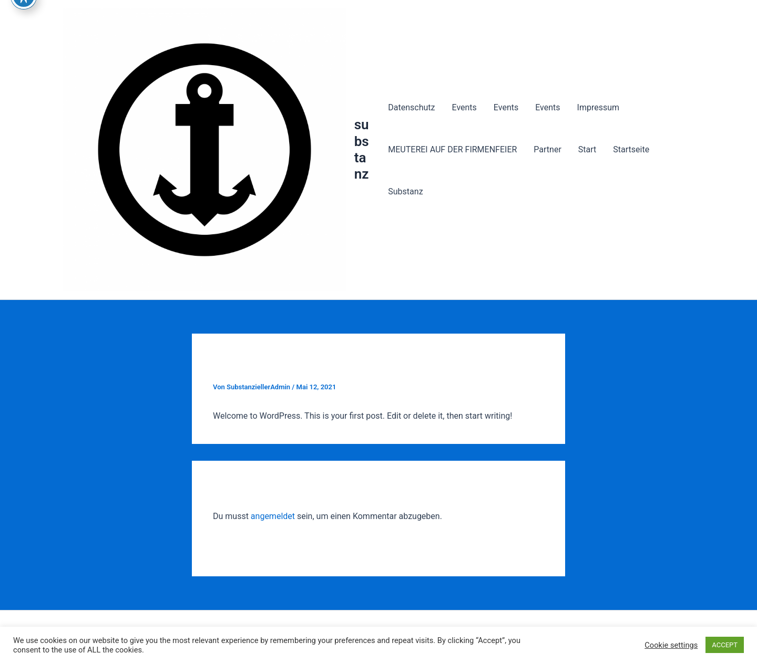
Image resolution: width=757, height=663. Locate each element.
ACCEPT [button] (725, 645)
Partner (547, 149)
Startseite (631, 149)
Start (587, 149)
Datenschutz (411, 107)
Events (464, 107)
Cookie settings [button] (671, 645)
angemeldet (273, 516)
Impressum (598, 107)
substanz (361, 149)
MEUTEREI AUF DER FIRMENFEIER (452, 149)
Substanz (405, 191)
